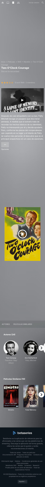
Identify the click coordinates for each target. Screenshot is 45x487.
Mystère (27, 62)
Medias (20, 465)
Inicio (3, 62)
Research (36, 465)
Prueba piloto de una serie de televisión (18, 467)
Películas (11, 62)
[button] (11, 354)
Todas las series (15, 452)
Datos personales (22, 463)
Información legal (7, 461)
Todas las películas (28, 452)
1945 (19, 62)
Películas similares (22, 324)
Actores (6, 324)
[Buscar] (42, 2)
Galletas (17, 461)
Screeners (27, 465)
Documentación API (9, 455)
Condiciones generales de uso (32, 461)
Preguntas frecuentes (24, 455)
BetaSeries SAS (11, 465)
